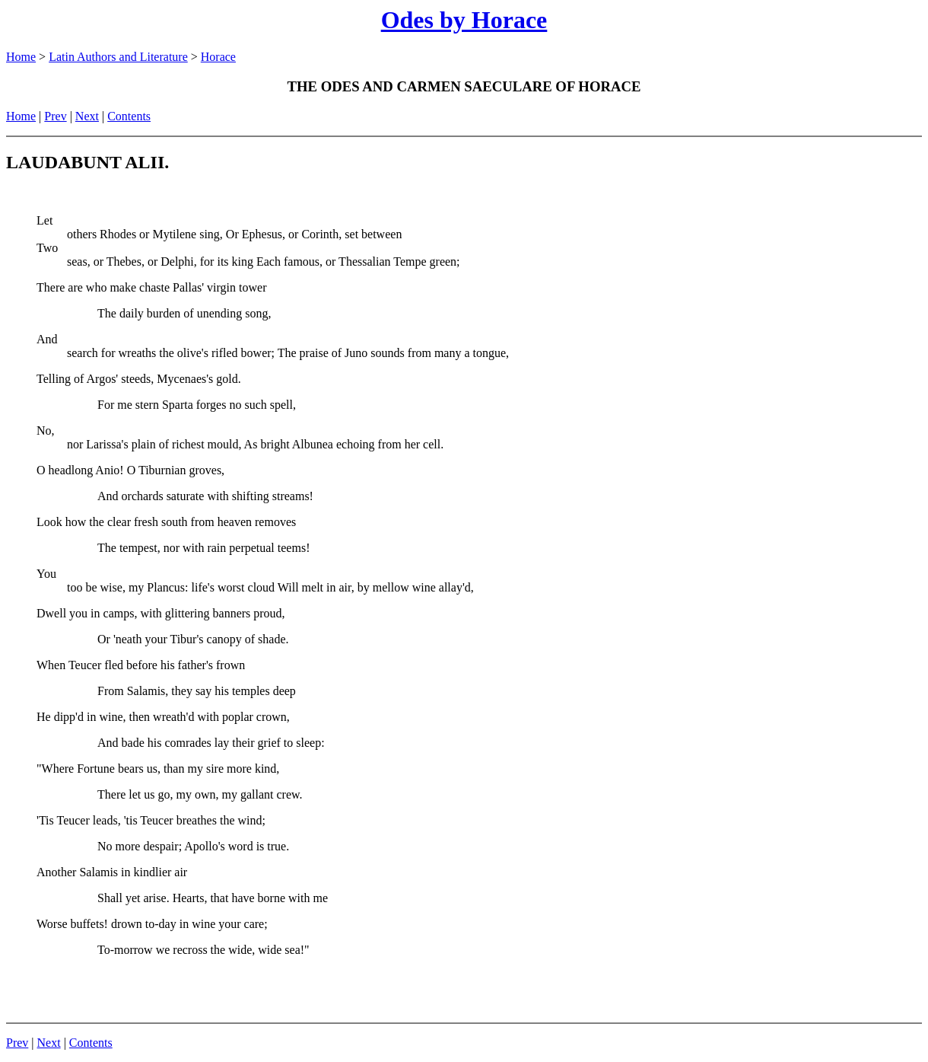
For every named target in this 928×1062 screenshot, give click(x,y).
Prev (55, 116)
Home (21, 56)
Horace (218, 56)
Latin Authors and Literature (118, 56)
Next (87, 116)
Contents (129, 116)
